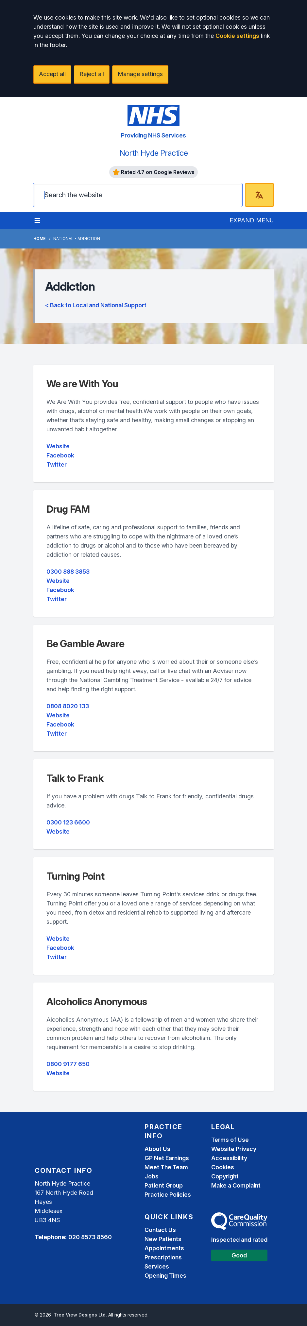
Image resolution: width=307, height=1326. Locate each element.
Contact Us (160, 1229)
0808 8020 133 (67, 706)
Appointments (164, 1248)
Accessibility (229, 1158)
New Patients (163, 1239)
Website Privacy (233, 1148)
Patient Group (164, 1185)
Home (39, 238)
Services (157, 1266)
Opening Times (165, 1275)
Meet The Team (166, 1167)
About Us (157, 1148)
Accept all (52, 74)
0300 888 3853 (68, 571)
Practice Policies (168, 1194)
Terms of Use (230, 1139)
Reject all (91, 74)
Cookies (222, 1167)
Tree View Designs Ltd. (80, 1315)
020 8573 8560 (90, 1237)
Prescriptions (163, 1257)
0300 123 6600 (68, 822)
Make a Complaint (236, 1185)
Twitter (56, 464)
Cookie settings (237, 35)
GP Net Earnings (167, 1158)
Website (58, 446)
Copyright (225, 1176)
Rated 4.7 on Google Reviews (153, 172)
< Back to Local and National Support (95, 305)
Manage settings (140, 74)
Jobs (152, 1176)
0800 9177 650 (68, 1064)
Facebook (60, 455)
